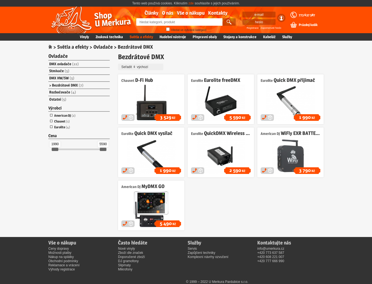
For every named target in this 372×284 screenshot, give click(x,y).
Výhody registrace (61, 269)
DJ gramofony (128, 261)
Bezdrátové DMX (67, 85)
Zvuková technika (109, 37)
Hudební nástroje (172, 37)
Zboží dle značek (130, 253)
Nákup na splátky (61, 257)
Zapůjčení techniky (201, 253)
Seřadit (141, 66)
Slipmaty (124, 265)
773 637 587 (307, 15)
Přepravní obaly (205, 37)
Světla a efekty (141, 37)
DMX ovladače (64, 64)
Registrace (253, 28)
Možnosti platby (59, 253)
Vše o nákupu (191, 13)
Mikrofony (125, 269)
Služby (287, 37)
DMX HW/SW (61, 78)
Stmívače (59, 71)
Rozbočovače (62, 92)
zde (191, 3)
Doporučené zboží (131, 257)
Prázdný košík (308, 25)
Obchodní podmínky (63, 261)
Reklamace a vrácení (64, 265)
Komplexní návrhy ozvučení (208, 257)
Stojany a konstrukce (239, 37)
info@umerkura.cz (270, 249)
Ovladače (103, 47)
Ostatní (57, 99)
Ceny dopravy (58, 249)
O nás (167, 13)
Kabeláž (269, 37)
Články (151, 13)
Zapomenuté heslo (271, 28)
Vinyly (84, 37)
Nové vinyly (126, 249)
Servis (192, 249)
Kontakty (217, 13)
